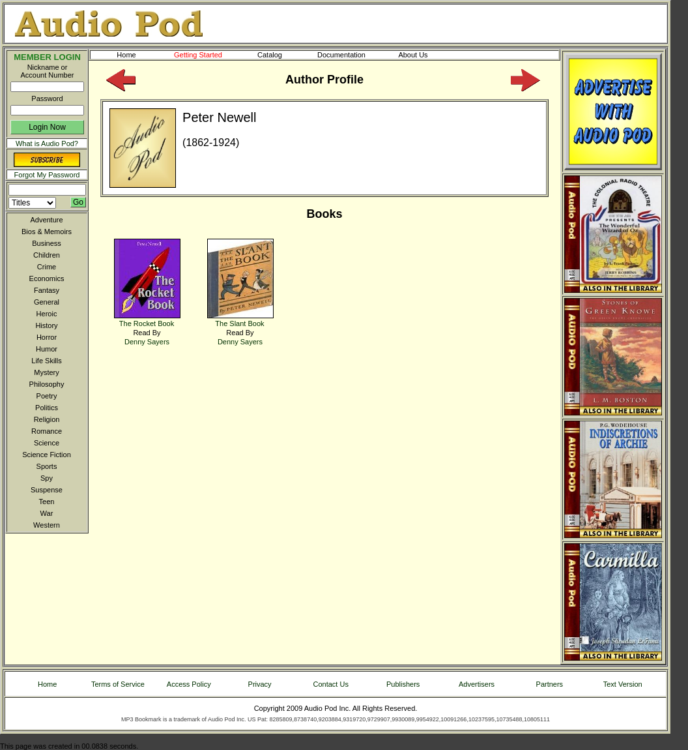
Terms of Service (118, 684)
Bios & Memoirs (47, 231)
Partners (550, 684)
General (46, 302)
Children (46, 255)
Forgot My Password (47, 175)
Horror (46, 337)
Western (46, 525)
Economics (46, 278)
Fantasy (46, 290)
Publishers (403, 684)
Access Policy (189, 684)
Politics (46, 408)
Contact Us (331, 684)
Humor (46, 349)
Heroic (46, 314)
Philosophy (46, 384)
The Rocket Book (147, 319)
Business (46, 243)
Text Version (622, 684)
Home (126, 55)
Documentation (347, 55)
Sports (46, 466)
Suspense (47, 490)
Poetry (46, 396)
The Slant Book (240, 319)
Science (46, 443)
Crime (46, 267)
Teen (47, 501)
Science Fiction (46, 454)
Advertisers (476, 684)
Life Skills (46, 361)
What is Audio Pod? (47, 143)
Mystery (46, 372)
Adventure (46, 220)
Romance (46, 431)
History (46, 325)
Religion (47, 419)
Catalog (281, 55)
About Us (423, 55)
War (46, 513)
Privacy (260, 684)
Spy (46, 478)
